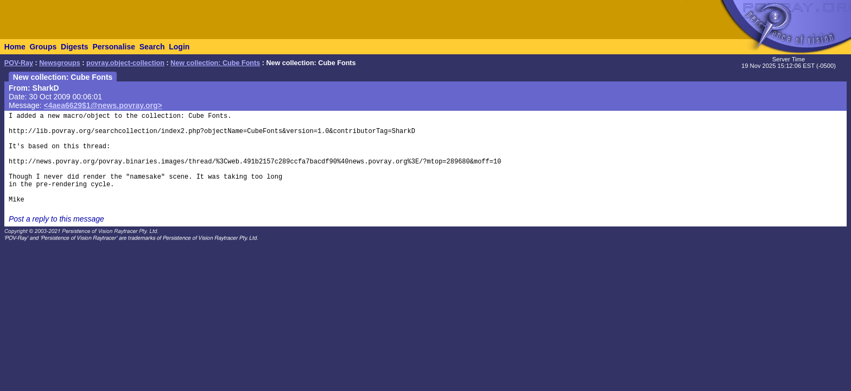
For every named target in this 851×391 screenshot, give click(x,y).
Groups (42, 46)
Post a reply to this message (56, 219)
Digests (74, 46)
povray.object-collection (125, 63)
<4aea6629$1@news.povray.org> (103, 105)
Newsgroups (59, 63)
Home (15, 46)
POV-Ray (18, 63)
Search (152, 46)
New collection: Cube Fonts (215, 63)
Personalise (113, 46)
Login (179, 46)
